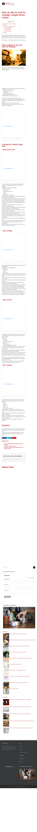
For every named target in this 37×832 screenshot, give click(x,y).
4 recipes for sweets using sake (9, 26)
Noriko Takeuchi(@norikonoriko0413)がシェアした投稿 (13, 180)
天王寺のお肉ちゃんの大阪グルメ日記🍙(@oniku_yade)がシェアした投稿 (17, 138)
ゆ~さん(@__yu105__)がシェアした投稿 (10, 330)
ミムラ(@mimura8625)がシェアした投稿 (10, 261)
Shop (20, 746)
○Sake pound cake (8, 27)
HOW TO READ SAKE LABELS (15, 664)
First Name (6, 584)
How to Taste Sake (23, 752)
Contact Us (21, 758)
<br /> (5, 79)
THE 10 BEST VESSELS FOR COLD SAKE (17, 652)
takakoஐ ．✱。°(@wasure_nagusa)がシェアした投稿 (13, 395)
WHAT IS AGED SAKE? (13, 688)
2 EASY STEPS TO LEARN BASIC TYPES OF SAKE (19, 676)
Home (20, 743)
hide (13, 21)
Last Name (6, 590)
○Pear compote (7, 31)
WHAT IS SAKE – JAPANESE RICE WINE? (17, 670)
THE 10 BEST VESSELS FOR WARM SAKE (17, 633)
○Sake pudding (7, 28)
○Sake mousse (7, 29)
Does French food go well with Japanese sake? (18, 682)
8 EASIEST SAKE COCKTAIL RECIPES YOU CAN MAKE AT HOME (22, 640)
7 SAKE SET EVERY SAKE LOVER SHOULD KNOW (19, 646)
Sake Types (21, 755)
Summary (4, 32)
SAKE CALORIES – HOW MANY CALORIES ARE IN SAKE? (20, 658)
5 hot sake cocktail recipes (10, 446)
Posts (20, 749)
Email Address (7, 579)
